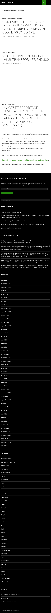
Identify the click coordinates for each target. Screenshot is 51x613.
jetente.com (4, 598)
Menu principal (48, 2)
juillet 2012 (4, 407)
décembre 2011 (5, 431)
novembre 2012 (6, 393)
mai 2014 (4, 340)
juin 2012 (4, 410)
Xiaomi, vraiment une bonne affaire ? (12, 212)
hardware (4, 522)
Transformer (10, 52)
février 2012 (5, 424)
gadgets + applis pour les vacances (11, 228)
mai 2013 (4, 379)
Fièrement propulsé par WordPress (10, 610)
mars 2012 (4, 421)
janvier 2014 (5, 354)
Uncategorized (5, 578)
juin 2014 (4, 336)
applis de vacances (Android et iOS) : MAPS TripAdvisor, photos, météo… (23, 224)
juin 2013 (4, 375)
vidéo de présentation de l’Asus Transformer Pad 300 (25, 57)
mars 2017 (4, 305)
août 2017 (4, 290)
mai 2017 (4, 301)
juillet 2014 (4, 333)
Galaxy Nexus (5, 494)
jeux (2, 536)
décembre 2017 (5, 283)
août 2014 (4, 329)
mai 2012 (4, 414)
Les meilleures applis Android (35, 262)
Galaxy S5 (4, 504)
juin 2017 (4, 297)
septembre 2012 (6, 400)
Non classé (4, 553)
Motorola (4, 539)
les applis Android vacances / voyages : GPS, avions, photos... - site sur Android (24, 265)
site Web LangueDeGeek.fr (9, 602)
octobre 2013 (5, 364)
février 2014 (5, 350)
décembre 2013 (5, 357)
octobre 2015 (5, 319)
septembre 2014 (6, 326)
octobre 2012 (5, 396)
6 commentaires (29, 36)
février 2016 (5, 315)
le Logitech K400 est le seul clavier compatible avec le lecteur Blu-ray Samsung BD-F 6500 (25, 255)
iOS (2, 525)
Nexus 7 (3, 543)
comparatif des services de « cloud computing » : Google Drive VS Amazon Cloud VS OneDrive (23, 27)
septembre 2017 (6, 287)
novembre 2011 (6, 435)
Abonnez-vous (7, 193)
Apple (4, 104)
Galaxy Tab (4, 508)
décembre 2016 (5, 308)
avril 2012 (4, 417)
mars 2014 (4, 347)
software (3, 571)
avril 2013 (4, 382)
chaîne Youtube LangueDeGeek (10, 594)
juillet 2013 (4, 371)
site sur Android (7, 2)
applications (6, 18)
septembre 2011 (6, 442)
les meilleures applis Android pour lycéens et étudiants (17, 221)
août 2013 (4, 368)
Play (2, 557)
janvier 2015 (5, 322)
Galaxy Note (4, 497)
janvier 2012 (5, 428)
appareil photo (5, 472)
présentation (5, 561)
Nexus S (3, 546)
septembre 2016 (6, 312)
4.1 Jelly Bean (5, 465)
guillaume (17, 36)
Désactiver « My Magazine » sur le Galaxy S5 (17, 242)
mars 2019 (4, 280)
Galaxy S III (4, 501)
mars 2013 (4, 386)
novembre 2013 (6, 361)
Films (2, 487)
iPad (8, 104)
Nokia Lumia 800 (6, 550)
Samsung (3, 564)
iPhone (12, 104)
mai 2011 (4, 445)
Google (13, 18)
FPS (2, 490)
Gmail (3, 511)
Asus (3, 52)
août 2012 (4, 403)
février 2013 (5, 389)
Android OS (4, 469)
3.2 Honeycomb (6, 458)
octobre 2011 (5, 438)
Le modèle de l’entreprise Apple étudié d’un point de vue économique (25, 160)
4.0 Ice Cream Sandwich (8, 462)
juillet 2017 (4, 294)
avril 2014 (4, 343)
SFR (2, 568)
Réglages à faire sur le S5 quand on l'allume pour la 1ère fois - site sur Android (24, 241)
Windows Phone (6, 582)
